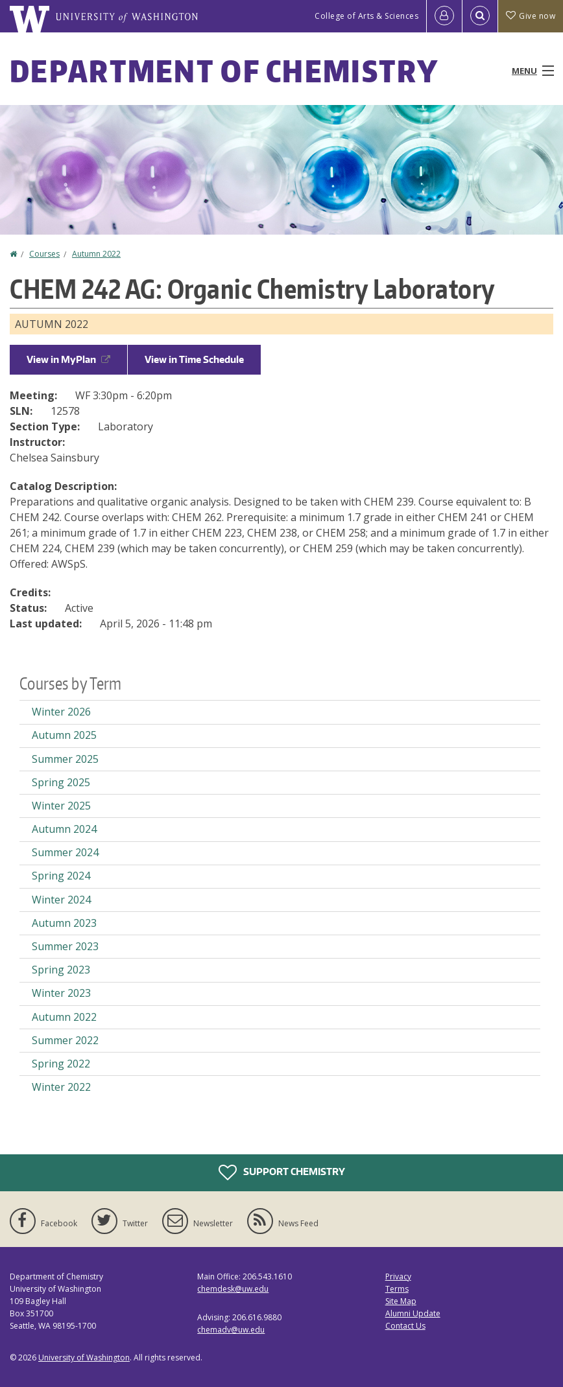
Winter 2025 (61, 805)
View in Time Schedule (194, 359)
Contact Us (405, 1325)
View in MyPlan (68, 359)
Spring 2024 (61, 875)
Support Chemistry (282, 1172)
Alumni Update (412, 1313)
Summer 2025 (65, 759)
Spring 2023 (61, 969)
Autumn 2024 (64, 829)
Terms (397, 1288)
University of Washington (84, 1357)
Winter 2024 (61, 899)
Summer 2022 (65, 1040)
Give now (530, 15)
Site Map (400, 1301)
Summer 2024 (65, 852)
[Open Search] (479, 16)
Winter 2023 (61, 993)
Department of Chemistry (224, 71)
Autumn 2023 (64, 923)
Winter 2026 (61, 712)
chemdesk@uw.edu (233, 1288)
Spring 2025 (61, 782)
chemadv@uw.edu (231, 1329)
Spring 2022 (61, 1063)
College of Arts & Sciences (366, 15)
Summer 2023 (65, 946)
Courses (44, 253)
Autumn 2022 (96, 253)
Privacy (398, 1276)
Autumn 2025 (64, 735)
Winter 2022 (61, 1087)
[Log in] (444, 16)
